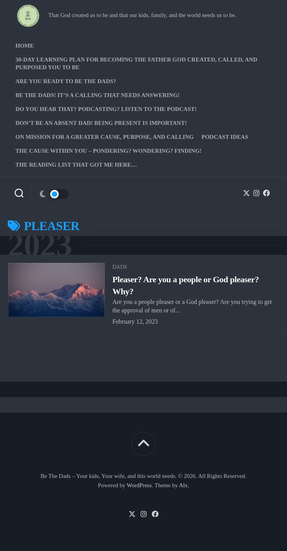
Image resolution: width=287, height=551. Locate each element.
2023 (40, 245)
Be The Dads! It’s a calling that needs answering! (97, 95)
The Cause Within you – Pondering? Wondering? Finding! (108, 151)
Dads (119, 267)
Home (24, 46)
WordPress (139, 485)
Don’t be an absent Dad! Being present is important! (101, 123)
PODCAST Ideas (224, 137)
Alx (183, 485)
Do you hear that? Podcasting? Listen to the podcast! (106, 109)
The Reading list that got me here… (76, 165)
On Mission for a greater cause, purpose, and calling (104, 137)
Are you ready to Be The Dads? (65, 81)
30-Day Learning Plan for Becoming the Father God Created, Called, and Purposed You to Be (136, 63)
